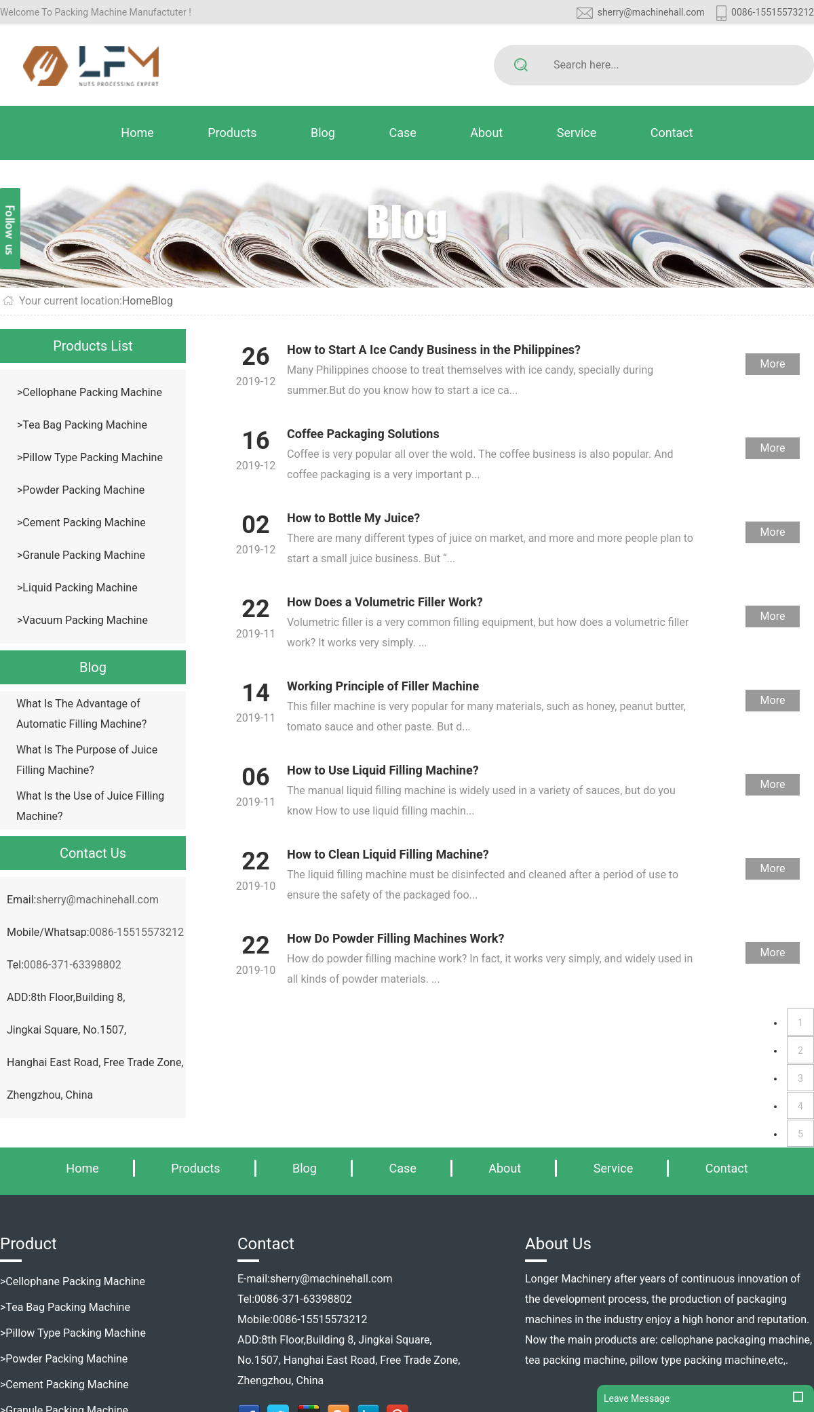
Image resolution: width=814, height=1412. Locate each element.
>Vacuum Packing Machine (82, 620)
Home (137, 132)
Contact (672, 132)
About (486, 132)
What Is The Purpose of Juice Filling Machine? (86, 760)
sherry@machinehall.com (651, 12)
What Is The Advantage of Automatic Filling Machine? (81, 713)
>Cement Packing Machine (81, 522)
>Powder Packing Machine (80, 490)
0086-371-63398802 (72, 964)
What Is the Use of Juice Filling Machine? (90, 806)
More (773, 363)
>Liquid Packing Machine (77, 587)
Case (402, 132)
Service (577, 132)
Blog (323, 132)
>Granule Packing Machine (81, 555)
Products (232, 132)
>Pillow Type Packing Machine (90, 457)
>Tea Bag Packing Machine (82, 424)
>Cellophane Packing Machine (89, 392)
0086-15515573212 (772, 12)
